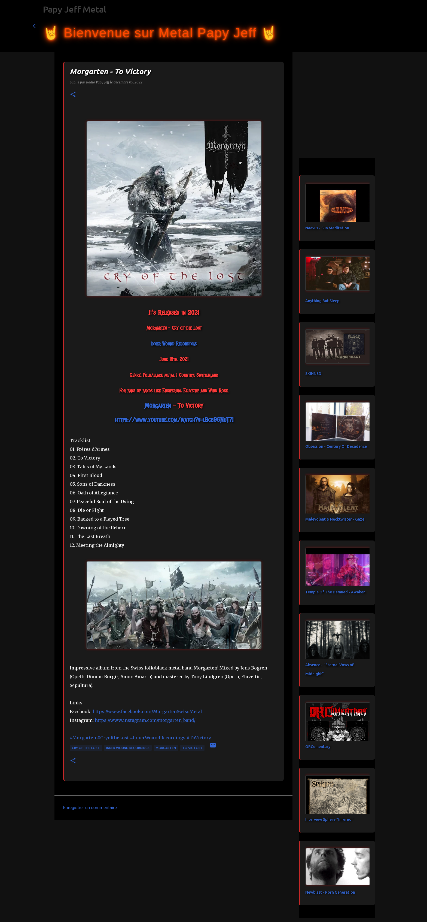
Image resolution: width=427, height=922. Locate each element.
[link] (174, 344)
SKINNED (313, 373)
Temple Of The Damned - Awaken (335, 592)
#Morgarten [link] (83, 737)
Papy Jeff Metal (74, 9)
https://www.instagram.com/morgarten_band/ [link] (145, 720)
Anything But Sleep (322, 301)
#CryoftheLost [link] (113, 737)
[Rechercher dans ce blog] (366, 25)
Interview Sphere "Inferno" (329, 819)
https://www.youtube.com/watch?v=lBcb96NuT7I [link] (174, 420)
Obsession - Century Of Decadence (336, 446)
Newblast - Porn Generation (330, 892)
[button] (73, 94)
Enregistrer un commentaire (90, 807)
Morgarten (166, 748)
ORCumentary (317, 746)
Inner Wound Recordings (128, 748)
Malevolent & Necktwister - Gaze (334, 519)
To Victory (192, 748)
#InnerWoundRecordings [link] (157, 737)
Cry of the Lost (86, 748)
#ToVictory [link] (199, 737)
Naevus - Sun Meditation (327, 228)
